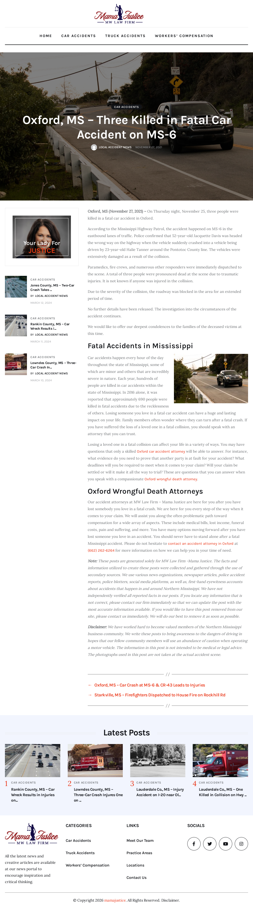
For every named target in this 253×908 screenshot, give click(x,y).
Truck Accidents (125, 36)
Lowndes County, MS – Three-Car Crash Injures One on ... (98, 795)
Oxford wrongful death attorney (171, 479)
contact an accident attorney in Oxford (200, 543)
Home (46, 36)
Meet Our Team (140, 840)
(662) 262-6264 (101, 550)
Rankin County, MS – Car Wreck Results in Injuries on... (32, 795)
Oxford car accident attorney (161, 451)
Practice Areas (139, 852)
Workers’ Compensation (184, 36)
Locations (135, 865)
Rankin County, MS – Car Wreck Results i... (50, 326)
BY (49, 296)
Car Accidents (78, 36)
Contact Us (136, 877)
